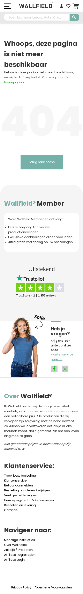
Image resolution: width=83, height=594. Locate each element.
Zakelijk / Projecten (18, 550)
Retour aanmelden (18, 485)
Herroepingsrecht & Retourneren (29, 500)
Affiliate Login (14, 559)
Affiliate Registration (20, 554)
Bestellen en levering (20, 505)
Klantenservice (15, 480)
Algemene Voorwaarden (53, 587)
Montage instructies (19, 540)
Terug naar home (41, 162)
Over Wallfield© (16, 545)
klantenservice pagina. (62, 356)
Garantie (11, 510)
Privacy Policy (21, 587)
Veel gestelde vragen (20, 495)
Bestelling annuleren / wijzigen (27, 490)
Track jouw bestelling (20, 475)
